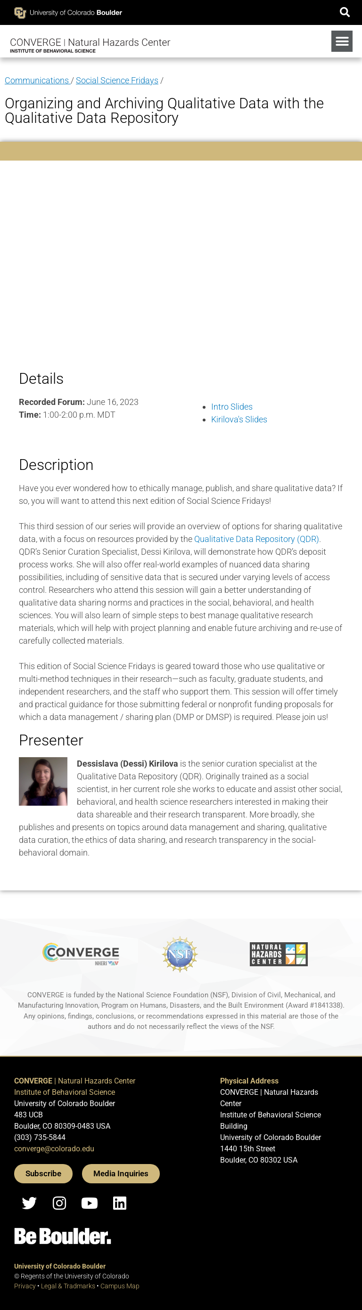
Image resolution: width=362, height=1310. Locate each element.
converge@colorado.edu (54, 1148)
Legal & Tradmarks (68, 1286)
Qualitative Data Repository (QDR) (256, 539)
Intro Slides (232, 407)
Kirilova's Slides (239, 419)
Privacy (25, 1286)
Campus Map (120, 1286)
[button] (345, 12)
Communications (38, 80)
